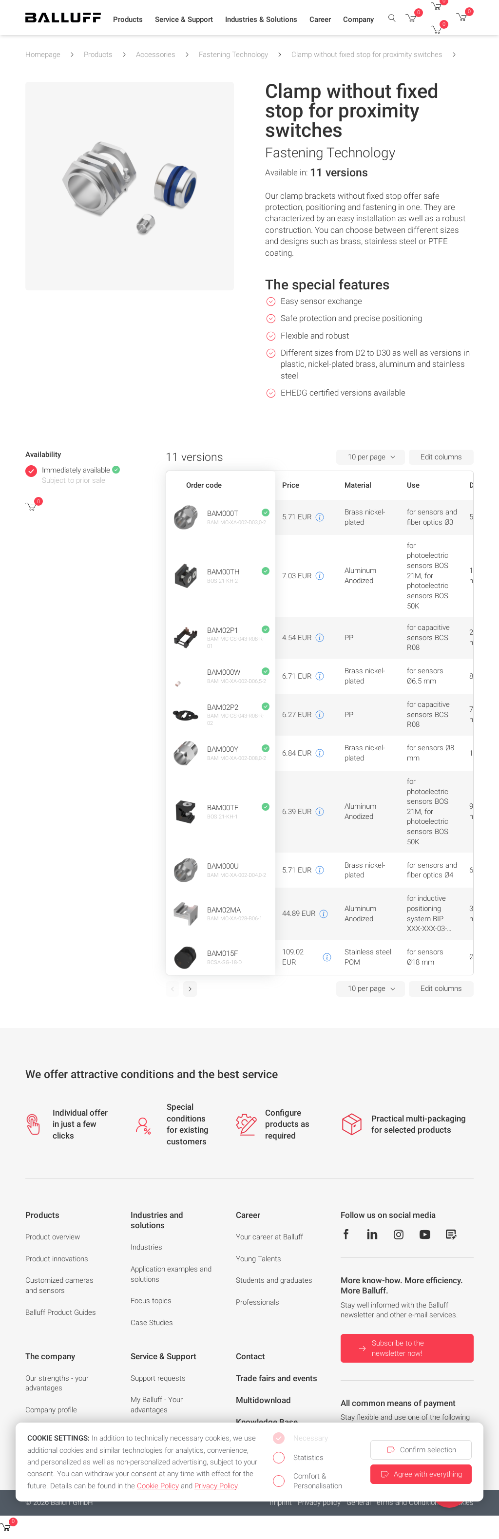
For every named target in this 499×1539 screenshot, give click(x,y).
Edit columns (441, 457)
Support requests (158, 1378)
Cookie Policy (158, 1486)
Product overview (52, 1237)
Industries (146, 1247)
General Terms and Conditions (394, 1502)
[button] (128, 20)
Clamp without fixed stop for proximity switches (366, 54)
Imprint (280, 1502)
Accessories (155, 54)
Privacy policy (319, 1502)
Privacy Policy (215, 1486)
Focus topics (151, 1300)
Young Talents (258, 1258)
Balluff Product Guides (60, 1312)
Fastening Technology (233, 54)
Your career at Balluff (269, 1237)
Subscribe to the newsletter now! (390, 1348)
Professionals (257, 1302)
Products (98, 54)
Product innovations (56, 1258)
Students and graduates (274, 1280)
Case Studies (152, 1322)
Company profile (51, 1410)
